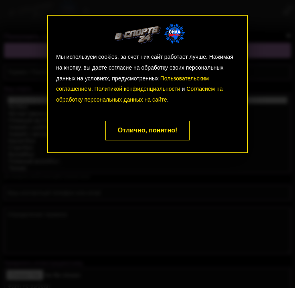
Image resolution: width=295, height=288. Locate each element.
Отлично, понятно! (148, 130)
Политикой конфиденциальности (137, 89)
